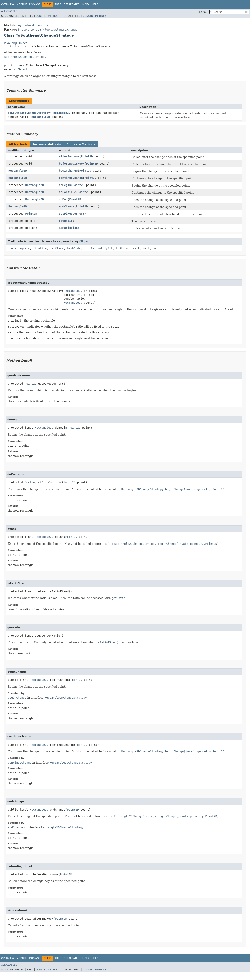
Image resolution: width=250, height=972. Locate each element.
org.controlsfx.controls (32, 25)
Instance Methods (47, 144)
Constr (41, 16)
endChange (66, 206)
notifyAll (105, 248)
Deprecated (72, 4)
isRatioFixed (69, 227)
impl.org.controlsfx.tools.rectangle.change (47, 29)
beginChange (68, 170)
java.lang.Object (15, 43)
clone (12, 248)
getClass (57, 248)
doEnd (63, 199)
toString (122, 248)
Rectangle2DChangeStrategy (25, 56)
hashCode (73, 248)
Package (34, 4)
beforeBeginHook (71, 163)
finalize (39, 248)
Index (86, 4)
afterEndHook (69, 156)
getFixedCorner (71, 213)
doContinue (67, 192)
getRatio (66, 220)
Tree (58, 4)
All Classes (9, 11)
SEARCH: (203, 12)
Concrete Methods (81, 144)
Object (22, 69)
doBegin (65, 185)
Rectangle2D (61, 112)
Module (21, 4)
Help (95, 4)
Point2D (87, 156)
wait (136, 248)
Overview (7, 4)
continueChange (71, 177)
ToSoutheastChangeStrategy (29, 112)
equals (25, 248)
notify (89, 248)
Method (53, 16)
